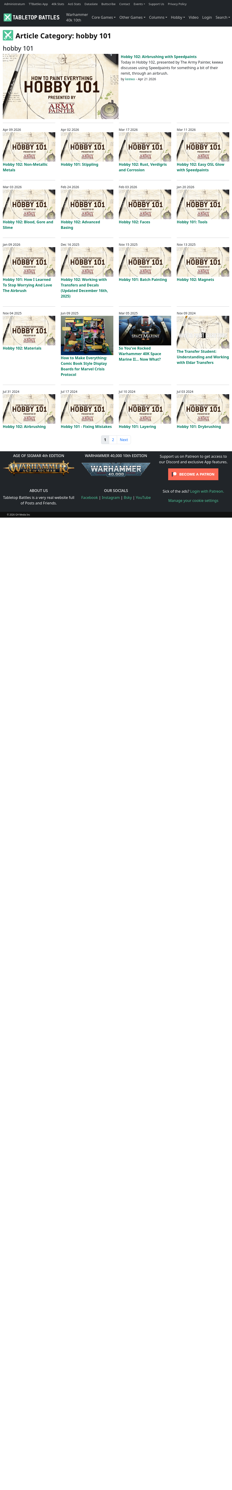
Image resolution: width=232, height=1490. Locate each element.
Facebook (89, 497)
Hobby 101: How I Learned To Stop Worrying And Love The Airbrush (27, 285)
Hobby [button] (176, 17)
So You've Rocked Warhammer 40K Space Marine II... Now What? (140, 354)
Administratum (14, 4)
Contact (124, 4)
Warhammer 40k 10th (77, 17)
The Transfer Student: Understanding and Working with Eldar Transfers (203, 357)
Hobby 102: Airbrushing (24, 426)
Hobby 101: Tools (192, 221)
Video (193, 17)
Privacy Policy (177, 4)
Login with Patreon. (207, 491)
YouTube (143, 497)
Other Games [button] (130, 17)
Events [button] (138, 4)
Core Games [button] (102, 17)
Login (207, 17)
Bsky (128, 497)
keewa (130, 79)
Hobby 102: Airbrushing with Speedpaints (159, 56)
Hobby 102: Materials (22, 348)
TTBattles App (38, 4)
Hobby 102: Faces (134, 221)
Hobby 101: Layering (137, 426)
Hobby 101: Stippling (79, 164)
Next (124, 439)
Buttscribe (108, 4)
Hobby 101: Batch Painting (143, 279)
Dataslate (91, 4)
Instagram (111, 497)
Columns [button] (156, 17)
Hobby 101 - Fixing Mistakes (86, 426)
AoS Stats (74, 4)
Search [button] (221, 17)
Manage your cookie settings (193, 500)
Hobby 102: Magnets (195, 279)
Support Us (156, 4)
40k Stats (58, 4)
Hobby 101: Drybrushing (199, 426)
